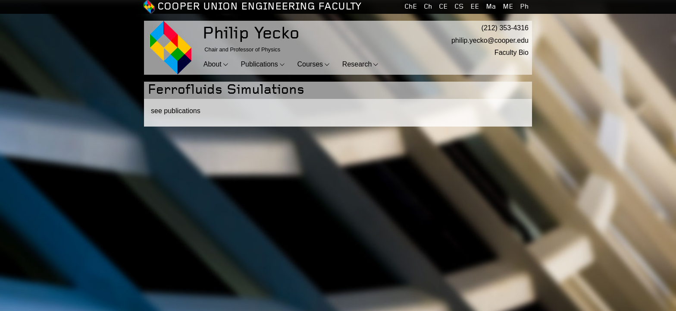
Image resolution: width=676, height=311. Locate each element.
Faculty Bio (511, 52)
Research (357, 64)
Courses (310, 64)
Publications (259, 64)
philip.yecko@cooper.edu (490, 40)
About (212, 64)
